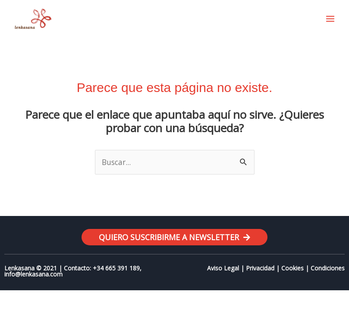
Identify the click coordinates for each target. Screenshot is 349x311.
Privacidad (260, 268)
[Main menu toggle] (330, 19)
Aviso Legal (223, 268)
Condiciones (328, 268)
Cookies (292, 268)
